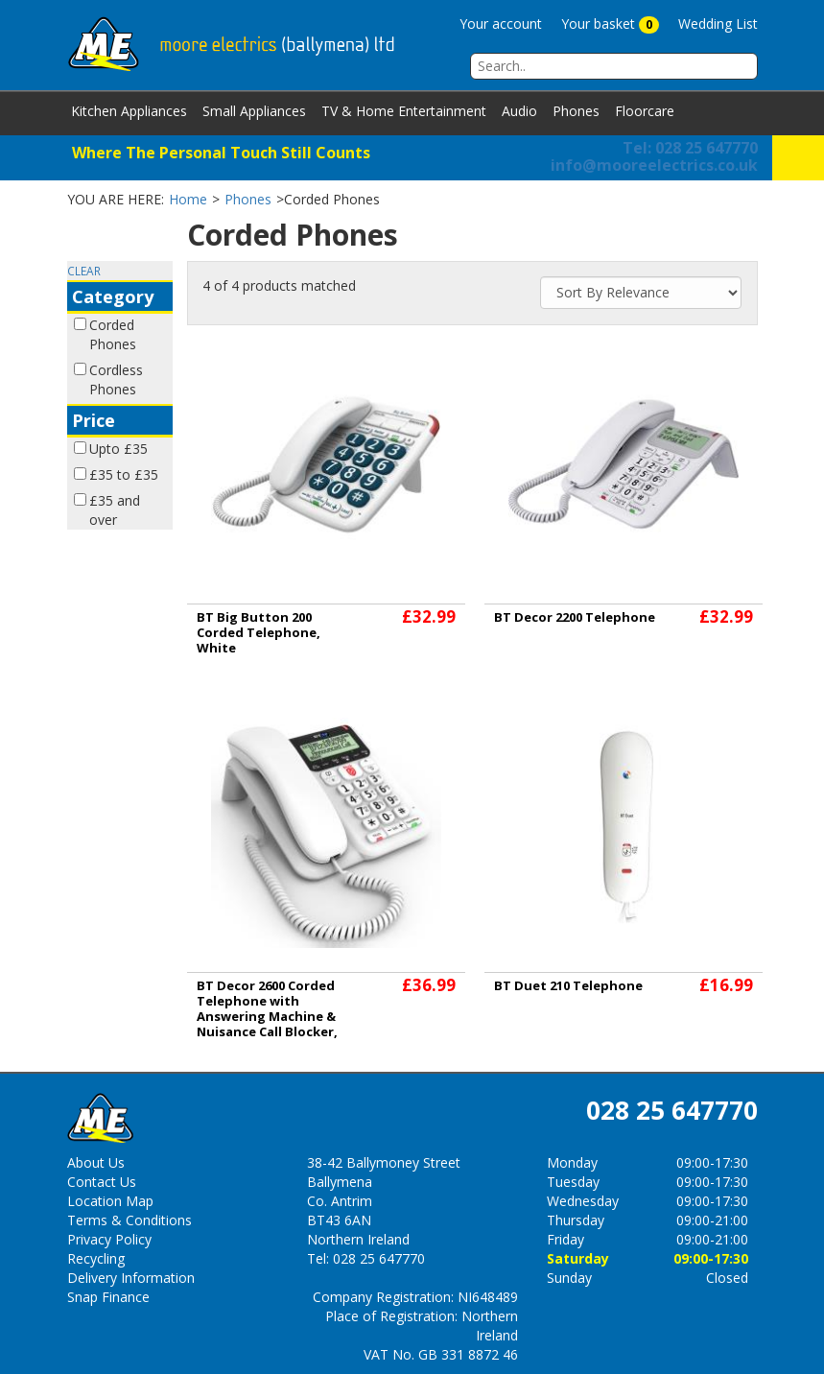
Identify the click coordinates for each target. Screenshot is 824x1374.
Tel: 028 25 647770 (690, 147)
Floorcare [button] (644, 111)
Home (188, 199)
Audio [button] (519, 111)
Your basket (610, 24)
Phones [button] (576, 111)
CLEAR (84, 270)
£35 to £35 (123, 474)
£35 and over (114, 510)
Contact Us (101, 1182)
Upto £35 (118, 448)
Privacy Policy (109, 1239)
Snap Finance (108, 1297)
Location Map (110, 1201)
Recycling (96, 1258)
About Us (96, 1162)
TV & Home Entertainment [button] (403, 111)
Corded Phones (112, 334)
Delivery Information (131, 1277)
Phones (247, 199)
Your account (500, 23)
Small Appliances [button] (254, 111)
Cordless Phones (116, 379)
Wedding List (718, 23)
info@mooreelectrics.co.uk (654, 165)
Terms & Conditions (129, 1220)
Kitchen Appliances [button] (129, 111)
